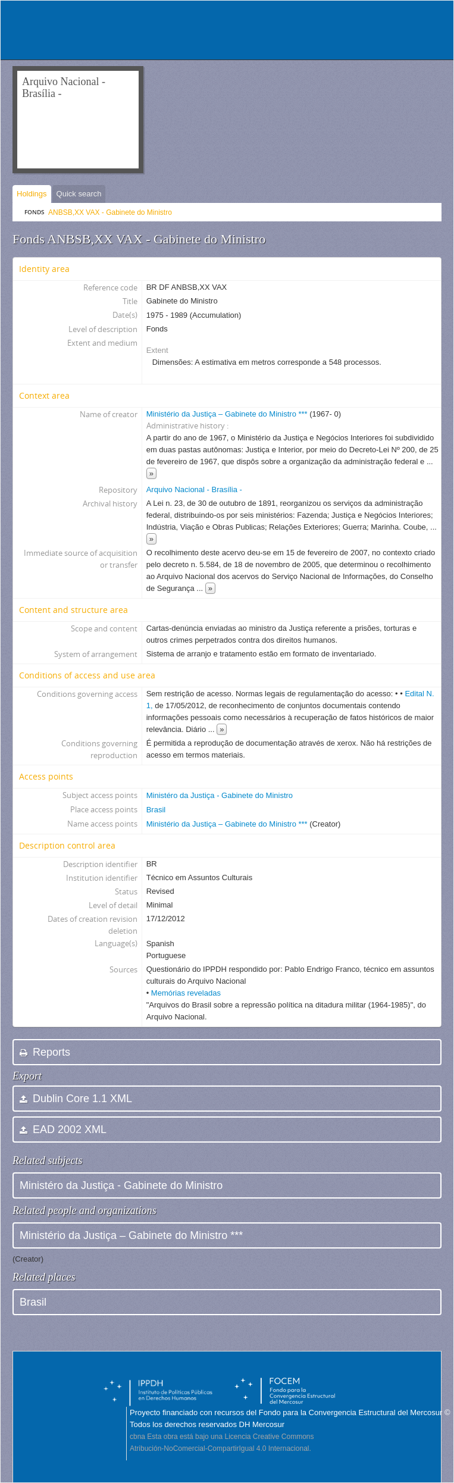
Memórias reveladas (186, 992)
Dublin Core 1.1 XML (76, 1099)
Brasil (156, 809)
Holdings (32, 193)
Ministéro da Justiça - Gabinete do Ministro (219, 795)
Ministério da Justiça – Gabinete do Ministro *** (227, 413)
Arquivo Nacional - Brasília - (194, 489)
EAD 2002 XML (63, 1129)
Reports (45, 1052)
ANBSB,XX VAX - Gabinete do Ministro (110, 212)
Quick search (79, 193)
